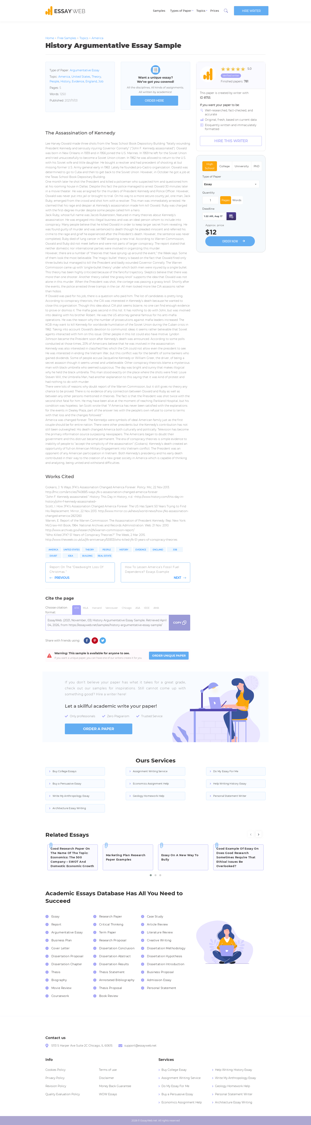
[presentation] (251, 834)
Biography (59, 980)
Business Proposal (160, 972)
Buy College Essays (64, 771)
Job (100, 81)
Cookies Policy (55, 1070)
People (54, 81)
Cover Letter (60, 948)
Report (56, 924)
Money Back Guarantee (115, 1086)
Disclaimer (106, 1078)
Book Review (108, 996)
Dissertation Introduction (165, 964)
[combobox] (230, 184)
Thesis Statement (112, 972)
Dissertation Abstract (115, 956)
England (91, 81)
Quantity (208, 192)
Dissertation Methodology (166, 948)
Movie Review (61, 988)
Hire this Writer (231, 141)
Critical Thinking (111, 924)
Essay (55, 916)
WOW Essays (108, 1094)
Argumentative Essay (84, 70)
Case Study (155, 916)
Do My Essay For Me (225, 771)
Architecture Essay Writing (69, 808)
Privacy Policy (54, 1078)
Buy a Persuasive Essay (67, 783)
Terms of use (108, 1070)
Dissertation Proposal (67, 956)
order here (154, 100)
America (64, 76)
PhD (256, 166)
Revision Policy (55, 1086)
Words (236, 200)
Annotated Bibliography (117, 980)
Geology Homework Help (148, 795)
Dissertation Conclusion (116, 948)
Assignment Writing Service (150, 771)
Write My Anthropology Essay (71, 795)
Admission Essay (159, 980)
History (65, 81)
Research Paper (110, 916)
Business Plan (61, 940)
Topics (200, 11)
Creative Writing (159, 940)
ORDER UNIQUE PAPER (169, 655)
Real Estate (104, 556)
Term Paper (107, 932)
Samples (159, 11)
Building (87, 556)
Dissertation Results (114, 964)
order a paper (98, 729)
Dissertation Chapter (66, 964)
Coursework (60, 996)
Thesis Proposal (110, 988)
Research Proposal (112, 940)
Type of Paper (211, 176)
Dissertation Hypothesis (164, 956)
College (224, 166)
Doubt (53, 556)
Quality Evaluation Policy (62, 1094)
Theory (96, 76)
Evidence (78, 81)
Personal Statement (161, 988)
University (242, 166)
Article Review (157, 924)
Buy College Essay (173, 1070)
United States (80, 76)
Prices (214, 11)
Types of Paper (180, 11)
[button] (150, 875)
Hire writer (251, 11)
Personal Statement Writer (230, 795)
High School (209, 166)
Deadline (208, 208)
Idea (70, 556)
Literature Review (160, 932)
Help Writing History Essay (229, 783)
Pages (226, 200)
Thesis (55, 972)
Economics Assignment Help (151, 783)
